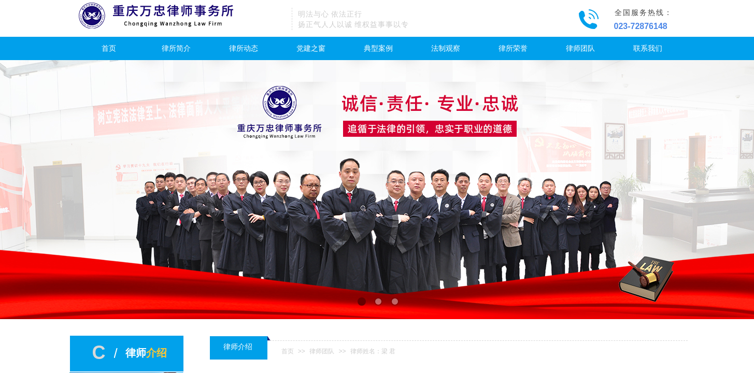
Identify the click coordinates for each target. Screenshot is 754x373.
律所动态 (243, 48)
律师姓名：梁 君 (372, 351)
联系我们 (647, 48)
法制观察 (445, 48)
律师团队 (580, 48)
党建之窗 (310, 48)
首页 (109, 48)
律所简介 (176, 48)
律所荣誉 (513, 48)
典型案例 (378, 48)
